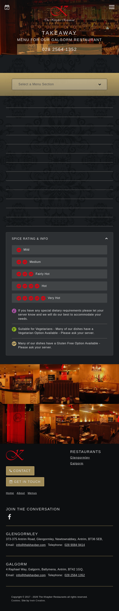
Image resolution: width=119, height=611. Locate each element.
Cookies (15, 600)
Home (10, 493)
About (21, 493)
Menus (32, 493)
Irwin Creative (37, 600)
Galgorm (77, 463)
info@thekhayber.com (31, 544)
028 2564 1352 (59, 49)
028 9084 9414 (75, 544)
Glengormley (80, 457)
